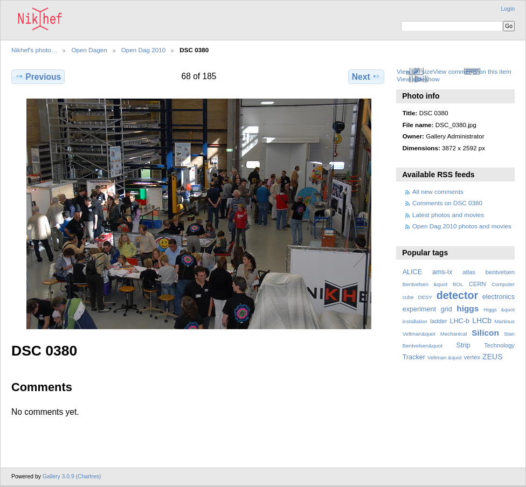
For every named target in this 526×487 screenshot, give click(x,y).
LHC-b (459, 321)
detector (458, 295)
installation (415, 321)
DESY (425, 297)
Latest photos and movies (448, 214)
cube (408, 297)
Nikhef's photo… (34, 49)
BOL (458, 284)
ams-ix (442, 272)
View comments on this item (472, 71)
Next (366, 76)
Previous (38, 76)
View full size (415, 71)
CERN (477, 284)
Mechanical (453, 334)
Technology (499, 345)
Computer (503, 284)
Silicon (485, 332)
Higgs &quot (499, 309)
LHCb (482, 320)
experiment (419, 309)
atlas (468, 272)
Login (508, 9)
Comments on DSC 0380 (447, 202)
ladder (438, 321)
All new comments (437, 191)
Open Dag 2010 (143, 49)
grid (446, 309)
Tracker (414, 357)
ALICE (413, 272)
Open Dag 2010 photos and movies (461, 225)
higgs (467, 308)
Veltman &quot (444, 357)
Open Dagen (89, 49)
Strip (463, 345)
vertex (472, 357)
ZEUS (492, 356)
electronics (498, 297)
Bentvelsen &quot (425, 284)
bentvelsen (500, 272)
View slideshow (418, 78)
